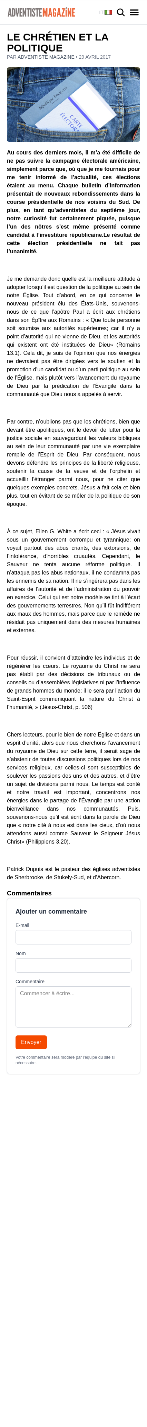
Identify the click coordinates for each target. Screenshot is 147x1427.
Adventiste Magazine (47, 57)
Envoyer (31, 1042)
